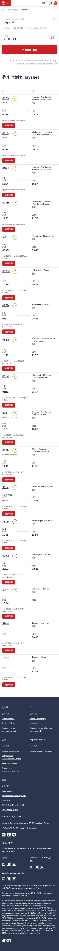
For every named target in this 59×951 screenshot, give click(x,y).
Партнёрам (7, 791)
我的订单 (5, 714)
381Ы (5, 521)
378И (5, 623)
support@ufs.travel (28, 828)
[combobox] (29, 20)
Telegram (14, 835)
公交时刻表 (34, 723)
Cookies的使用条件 (10, 810)
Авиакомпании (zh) (10, 763)
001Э (5, 133)
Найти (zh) (29, 49)
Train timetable (8, 719)
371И (5, 590)
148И (5, 657)
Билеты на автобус (38, 719)
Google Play (3, 864)
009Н (5, 202)
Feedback (6, 800)
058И (5, 555)
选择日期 (9, 125)
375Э (5, 237)
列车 (33, 103)
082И (5, 339)
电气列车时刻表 (8, 723)
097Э (5, 305)
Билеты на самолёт (10, 751)
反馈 (50, 3)
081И (5, 376)
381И (5, 487)
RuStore (14, 864)
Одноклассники (9, 835)
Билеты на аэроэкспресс (41, 751)
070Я (5, 413)
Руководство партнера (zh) (14, 796)
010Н (5, 168)
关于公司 (5, 786)
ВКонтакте (4, 835)
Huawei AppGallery (9, 864)
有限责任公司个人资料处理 (13, 805)
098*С (6, 271)
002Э (5, 98)
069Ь (5, 450)
